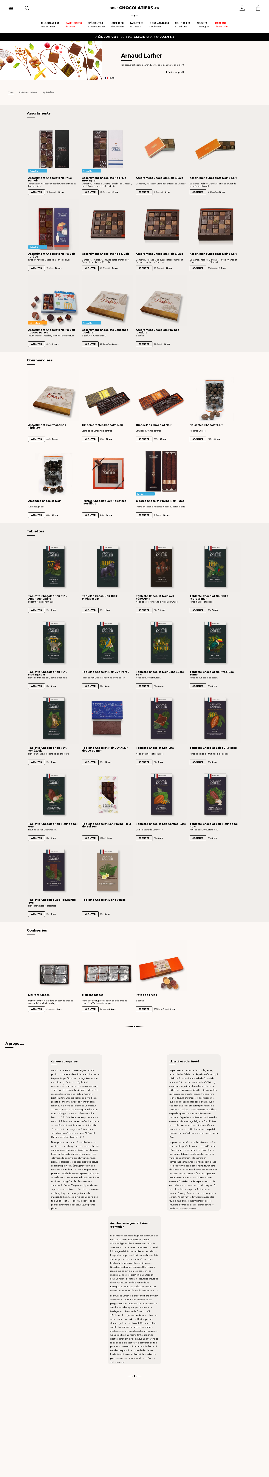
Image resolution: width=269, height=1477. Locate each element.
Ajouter (36, 192)
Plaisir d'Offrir (221, 24)
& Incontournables (96, 24)
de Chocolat (136, 24)
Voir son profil (176, 72)
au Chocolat (159, 24)
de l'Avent (74, 24)
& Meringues (203, 24)
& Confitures (183, 24)
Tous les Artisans (50, 24)
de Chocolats (117, 24)
